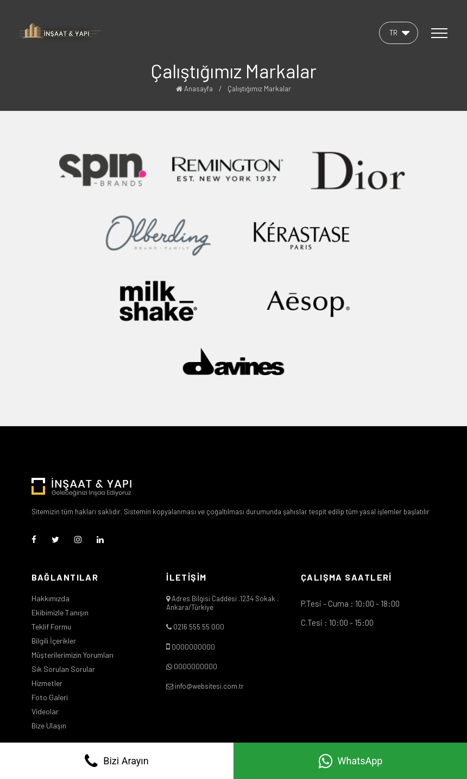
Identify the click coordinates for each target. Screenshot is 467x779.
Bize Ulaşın (48, 725)
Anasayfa (194, 88)
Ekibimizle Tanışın (60, 612)
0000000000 (193, 647)
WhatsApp (350, 761)
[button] (398, 33)
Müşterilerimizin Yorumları (72, 655)
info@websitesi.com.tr (209, 686)
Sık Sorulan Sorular (63, 669)
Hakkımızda (50, 598)
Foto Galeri (49, 697)
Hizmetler (46, 683)
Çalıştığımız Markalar (259, 88)
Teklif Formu (51, 626)
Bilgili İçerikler (53, 641)
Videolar (45, 711)
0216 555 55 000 (198, 626)
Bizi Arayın (116, 761)
